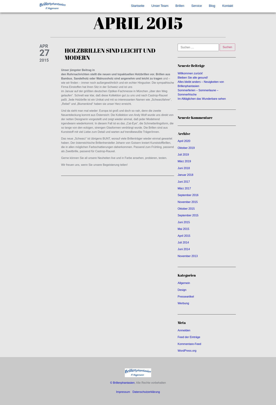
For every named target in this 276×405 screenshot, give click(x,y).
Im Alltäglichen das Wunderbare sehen (202, 98)
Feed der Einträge (189, 337)
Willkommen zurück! (190, 73)
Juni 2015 (184, 222)
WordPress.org (187, 350)
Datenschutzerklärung (146, 391)
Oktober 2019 (186, 147)
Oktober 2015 (186, 208)
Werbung (183, 303)
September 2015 (188, 215)
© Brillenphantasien (122, 382)
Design (182, 289)
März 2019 (184, 161)
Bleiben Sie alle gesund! (193, 77)
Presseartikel (186, 296)
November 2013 (188, 256)
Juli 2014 (183, 242)
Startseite (137, 6)
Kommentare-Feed (189, 343)
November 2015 (188, 201)
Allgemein (184, 283)
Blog (212, 6)
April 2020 (184, 141)
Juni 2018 (184, 168)
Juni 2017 (184, 181)
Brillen (179, 6)
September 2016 (188, 195)
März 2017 (184, 188)
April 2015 (184, 235)
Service (196, 6)
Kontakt (227, 6)
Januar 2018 (185, 174)
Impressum (123, 391)
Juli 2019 (183, 154)
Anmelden (184, 330)
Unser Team (159, 6)
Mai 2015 (183, 228)
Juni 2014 (184, 249)
